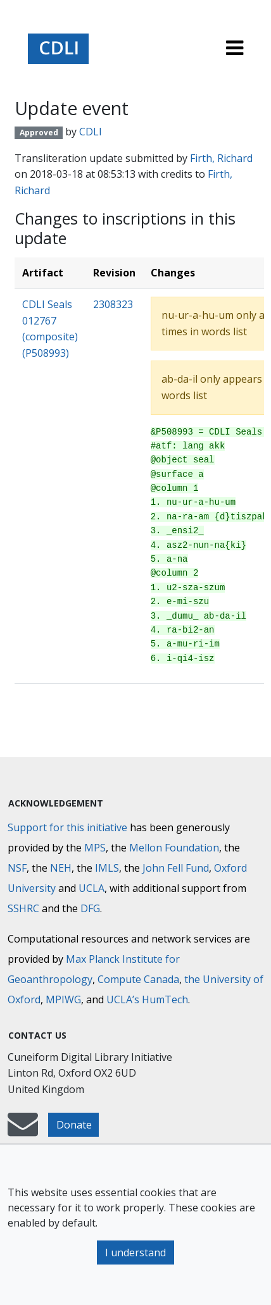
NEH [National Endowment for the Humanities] (61, 868)
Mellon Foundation (174, 848)
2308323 (113, 304)
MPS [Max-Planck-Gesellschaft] (95, 848)
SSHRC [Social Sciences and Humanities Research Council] (23, 908)
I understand (135, 1252)
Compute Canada (138, 979)
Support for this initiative (67, 827)
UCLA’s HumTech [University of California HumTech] (147, 999)
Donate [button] (74, 1125)
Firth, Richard (221, 158)
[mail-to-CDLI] (23, 1130)
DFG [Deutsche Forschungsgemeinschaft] (90, 908)
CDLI (90, 132)
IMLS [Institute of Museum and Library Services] (107, 868)
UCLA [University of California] (91, 888)
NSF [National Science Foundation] (17, 868)
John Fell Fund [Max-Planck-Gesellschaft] (175, 868)
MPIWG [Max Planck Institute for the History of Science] (63, 999)
